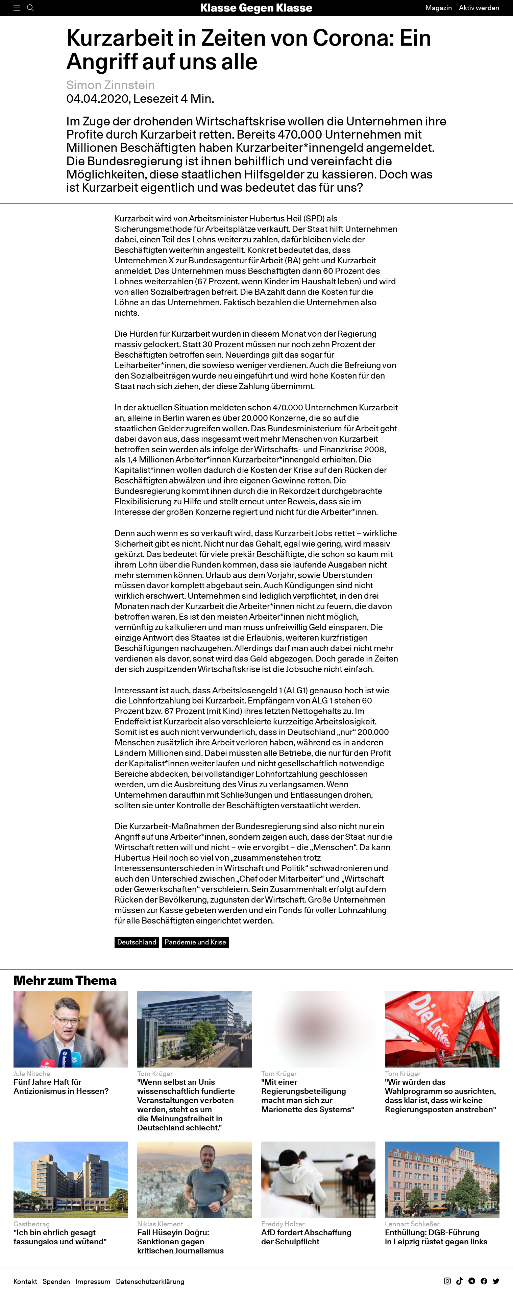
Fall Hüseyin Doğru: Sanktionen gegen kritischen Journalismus (180, 1241)
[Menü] (17, 8)
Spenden (56, 1281)
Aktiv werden (479, 8)
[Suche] (30, 8)
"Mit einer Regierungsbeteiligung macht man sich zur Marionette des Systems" (307, 1095)
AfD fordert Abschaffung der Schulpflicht (306, 1236)
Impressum (93, 1281)
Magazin (438, 8)
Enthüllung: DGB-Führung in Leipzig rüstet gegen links (436, 1236)
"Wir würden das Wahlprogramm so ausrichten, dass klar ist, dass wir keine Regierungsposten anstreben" (440, 1095)
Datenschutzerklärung (150, 1281)
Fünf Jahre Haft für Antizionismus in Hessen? (61, 1086)
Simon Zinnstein (110, 85)
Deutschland (136, 942)
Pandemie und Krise (195, 942)
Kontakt (25, 1281)
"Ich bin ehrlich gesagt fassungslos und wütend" (60, 1236)
